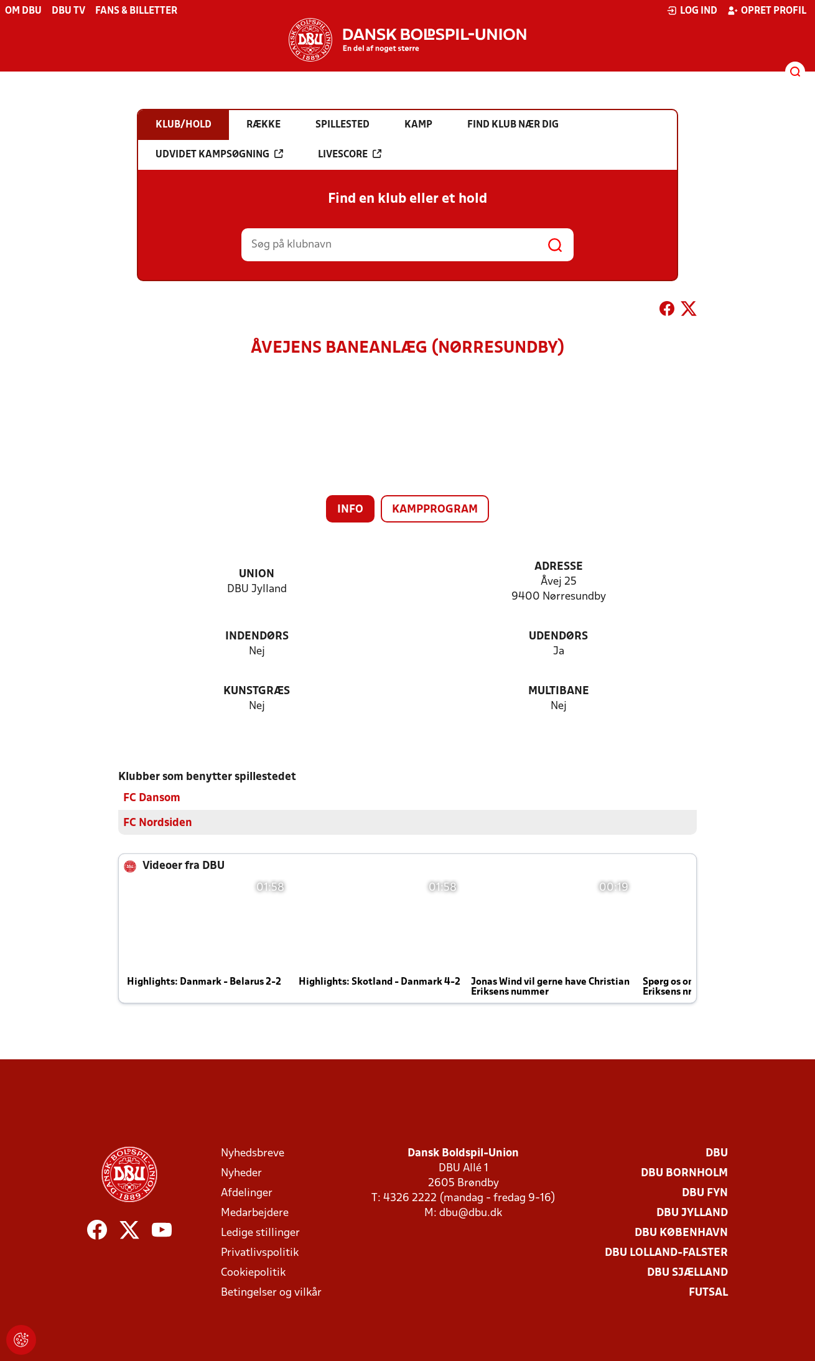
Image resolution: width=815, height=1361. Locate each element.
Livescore (349, 154)
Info (350, 509)
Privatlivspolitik (260, 1253)
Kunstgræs (256, 691)
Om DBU (23, 11)
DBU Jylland (692, 1213)
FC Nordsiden (157, 823)
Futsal (708, 1293)
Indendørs (257, 636)
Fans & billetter (136, 11)
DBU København (681, 1233)
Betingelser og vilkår (271, 1293)
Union (256, 574)
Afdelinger (246, 1193)
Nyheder (241, 1173)
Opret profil (766, 10)
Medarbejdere (255, 1213)
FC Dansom (151, 798)
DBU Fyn (705, 1193)
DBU (717, 1153)
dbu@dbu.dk (470, 1213)
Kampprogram (435, 509)
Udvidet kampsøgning (219, 154)
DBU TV (68, 11)
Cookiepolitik (253, 1273)
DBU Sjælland (687, 1273)
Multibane (558, 691)
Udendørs (558, 636)
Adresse (558, 567)
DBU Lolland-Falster (666, 1253)
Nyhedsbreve (252, 1153)
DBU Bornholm (684, 1173)
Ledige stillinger (260, 1233)
